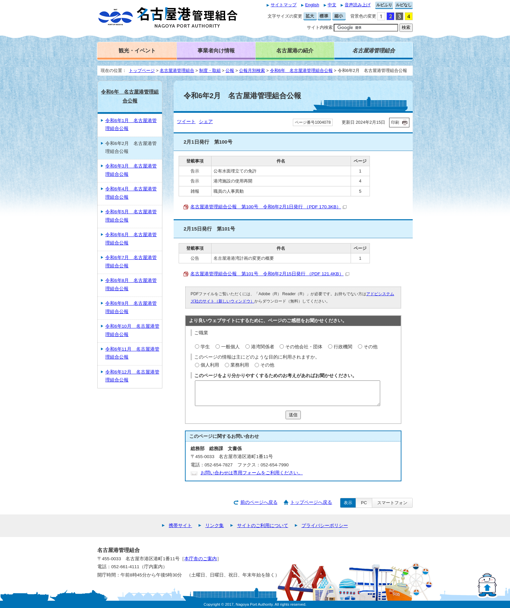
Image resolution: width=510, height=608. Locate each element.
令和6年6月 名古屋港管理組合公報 (131, 238)
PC (364, 502)
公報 (229, 70)
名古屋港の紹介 (294, 50)
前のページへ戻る (259, 502)
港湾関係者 (262, 346)
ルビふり (384, 5)
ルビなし (404, 5)
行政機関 (343, 346)
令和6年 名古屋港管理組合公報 (301, 70)
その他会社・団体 (303, 346)
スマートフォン (392, 502)
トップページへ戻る (311, 502)
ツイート (186, 121)
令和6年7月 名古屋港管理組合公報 (131, 261)
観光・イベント (137, 50)
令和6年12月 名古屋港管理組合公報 (132, 376)
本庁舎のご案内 (200, 558)
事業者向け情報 (216, 50)
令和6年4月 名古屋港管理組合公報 (131, 192)
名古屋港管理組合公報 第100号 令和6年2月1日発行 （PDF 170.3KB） (268, 206)
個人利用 (210, 365)
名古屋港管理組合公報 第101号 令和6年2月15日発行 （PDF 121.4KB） (269, 273)
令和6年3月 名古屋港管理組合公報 (131, 170)
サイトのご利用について (262, 525)
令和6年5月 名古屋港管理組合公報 (131, 215)
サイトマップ (284, 4)
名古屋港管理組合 (177, 70)
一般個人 (230, 346)
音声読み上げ (358, 4)
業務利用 (239, 365)
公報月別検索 (252, 70)
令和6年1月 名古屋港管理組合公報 (131, 124)
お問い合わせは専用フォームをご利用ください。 (252, 472)
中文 (332, 4)
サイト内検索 (320, 27)
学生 (205, 346)
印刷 (395, 122)
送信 (293, 414)
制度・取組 (210, 70)
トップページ (142, 70)
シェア (206, 121)
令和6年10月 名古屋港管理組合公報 (132, 330)
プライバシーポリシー (324, 525)
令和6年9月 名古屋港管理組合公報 (131, 307)
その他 (371, 346)
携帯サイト (180, 525)
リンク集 (214, 525)
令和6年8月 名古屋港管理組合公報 (131, 284)
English (312, 4)
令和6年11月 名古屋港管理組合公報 (132, 353)
